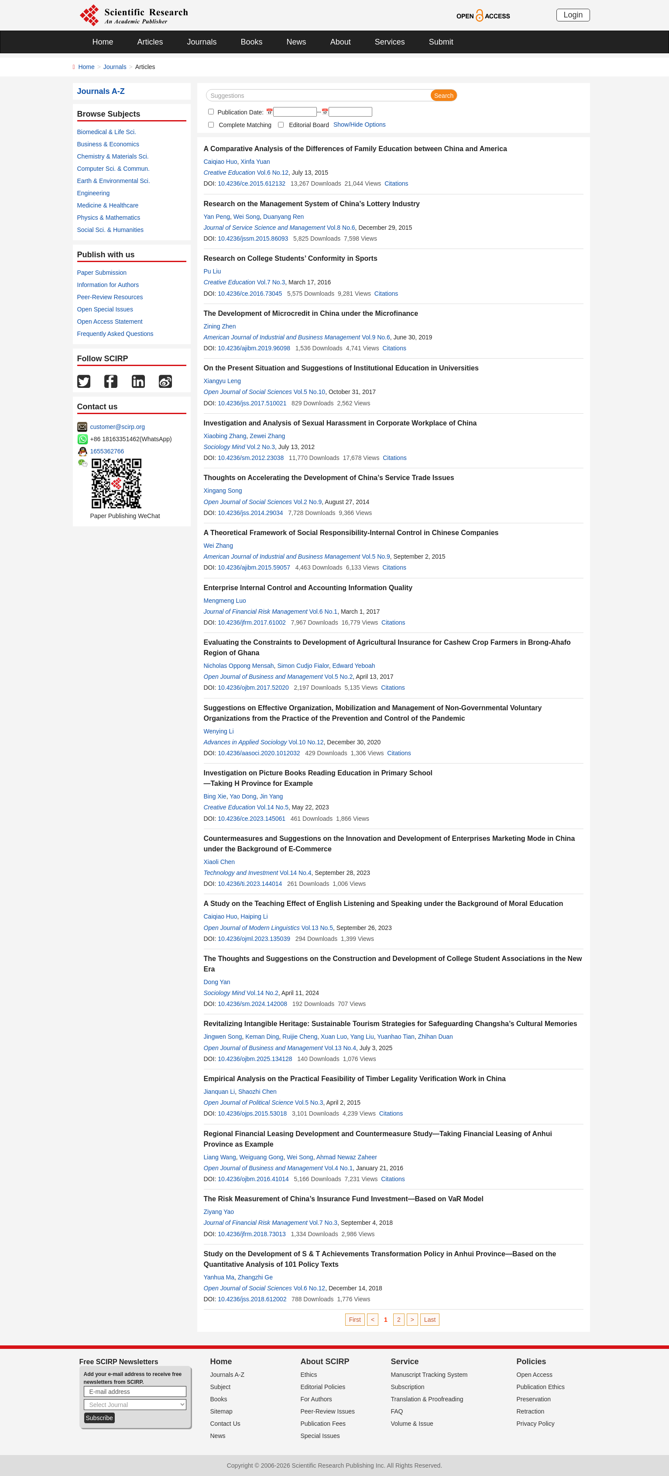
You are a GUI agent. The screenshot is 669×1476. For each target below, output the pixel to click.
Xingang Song (223, 490)
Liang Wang (220, 1157)
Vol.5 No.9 (376, 556)
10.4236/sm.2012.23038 (251, 457)
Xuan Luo (334, 1036)
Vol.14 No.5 (272, 807)
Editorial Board (309, 124)
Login (573, 14)
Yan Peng (217, 216)
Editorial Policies (323, 1386)
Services (390, 42)
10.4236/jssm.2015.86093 (253, 238)
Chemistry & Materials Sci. (113, 156)
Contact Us (225, 1423)
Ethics (309, 1374)
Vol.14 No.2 (262, 992)
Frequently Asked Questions (115, 333)
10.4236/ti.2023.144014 (250, 883)
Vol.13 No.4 (340, 1047)
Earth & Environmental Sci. (113, 180)
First (355, 1319)
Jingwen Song (223, 1036)
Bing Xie (215, 796)
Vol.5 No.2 (339, 676)
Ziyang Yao (219, 1211)
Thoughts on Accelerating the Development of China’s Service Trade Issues (329, 477)
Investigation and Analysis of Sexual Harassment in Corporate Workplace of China (340, 423)
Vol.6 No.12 (272, 172)
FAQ (397, 1411)
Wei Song (246, 216)
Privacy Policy (536, 1423)
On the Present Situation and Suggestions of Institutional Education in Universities (341, 368)
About (340, 42)
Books (252, 42)
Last (430, 1319)
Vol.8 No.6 (341, 227)
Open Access (535, 1374)
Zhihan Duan (435, 1036)
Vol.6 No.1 (323, 611)
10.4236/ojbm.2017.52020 (253, 687)
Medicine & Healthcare (108, 205)
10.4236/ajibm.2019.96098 (254, 348)
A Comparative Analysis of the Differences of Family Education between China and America (355, 148)
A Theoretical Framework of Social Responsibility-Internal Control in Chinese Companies (351, 532)
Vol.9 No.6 (376, 337)
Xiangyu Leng (222, 380)
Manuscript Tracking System (429, 1374)
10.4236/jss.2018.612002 (252, 1299)
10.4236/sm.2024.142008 (252, 1003)
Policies (531, 1361)
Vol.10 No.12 (305, 742)
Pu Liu (212, 271)
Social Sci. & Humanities (110, 229)
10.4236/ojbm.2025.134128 (255, 1058)
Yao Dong (243, 796)
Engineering (93, 193)
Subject (220, 1386)
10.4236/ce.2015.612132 (251, 183)
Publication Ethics (541, 1386)
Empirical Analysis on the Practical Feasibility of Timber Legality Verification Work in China (355, 1078)
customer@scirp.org (117, 426)
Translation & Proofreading (427, 1399)
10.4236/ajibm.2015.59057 (254, 567)
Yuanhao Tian (396, 1036)
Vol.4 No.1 (339, 1168)
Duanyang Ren (283, 216)
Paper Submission (102, 272)
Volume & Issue (412, 1423)
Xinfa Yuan (255, 161)
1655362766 (107, 451)
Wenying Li (219, 731)
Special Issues (320, 1435)
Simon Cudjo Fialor (303, 665)
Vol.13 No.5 (317, 927)
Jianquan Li (219, 1091)
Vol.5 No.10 (309, 391)
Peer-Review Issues (328, 1411)
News (296, 42)
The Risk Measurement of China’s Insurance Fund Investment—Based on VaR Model (344, 1199)
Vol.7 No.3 (271, 282)
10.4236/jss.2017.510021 (252, 403)
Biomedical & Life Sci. (106, 131)
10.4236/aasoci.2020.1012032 (259, 753)
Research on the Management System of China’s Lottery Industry (312, 203)
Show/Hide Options (359, 124)
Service (405, 1361)
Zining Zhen (220, 326)
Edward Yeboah (353, 665)
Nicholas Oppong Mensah (239, 665)
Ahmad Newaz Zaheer (346, 1157)
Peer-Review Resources (110, 297)
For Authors (316, 1399)
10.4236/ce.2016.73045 (250, 293)
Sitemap (221, 1411)
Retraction (531, 1411)
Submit (441, 42)
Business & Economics (108, 144)
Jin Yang (271, 796)
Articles (150, 42)
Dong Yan (217, 981)
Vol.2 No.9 (308, 501)
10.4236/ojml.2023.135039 (254, 938)
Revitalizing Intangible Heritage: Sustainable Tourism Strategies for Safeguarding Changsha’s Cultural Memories (390, 1023)
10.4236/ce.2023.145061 (251, 818)
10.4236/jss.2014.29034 (250, 512)
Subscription (408, 1386)
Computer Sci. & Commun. (113, 168)
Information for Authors (108, 284)
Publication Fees (323, 1423)
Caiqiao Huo (220, 161)
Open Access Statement (110, 321)
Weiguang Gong (261, 1157)
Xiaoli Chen (219, 861)
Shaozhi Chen (257, 1091)
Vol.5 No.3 (309, 1102)
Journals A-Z (227, 1374)
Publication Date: (240, 112)
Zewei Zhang (267, 435)
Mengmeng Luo (225, 600)
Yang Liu (362, 1036)
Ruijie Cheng (299, 1036)
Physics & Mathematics (109, 217)
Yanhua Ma (219, 1277)
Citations (396, 183)
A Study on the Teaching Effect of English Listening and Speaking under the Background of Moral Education (383, 903)
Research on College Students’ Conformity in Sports (290, 258)
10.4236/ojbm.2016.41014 (253, 1178)
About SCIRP (325, 1361)
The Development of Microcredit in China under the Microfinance (311, 313)
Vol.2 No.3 (261, 446)
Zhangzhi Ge (255, 1277)
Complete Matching (245, 124)
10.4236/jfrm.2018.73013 (252, 1234)
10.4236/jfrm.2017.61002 (252, 622)
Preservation (534, 1399)
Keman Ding (262, 1036)
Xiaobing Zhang (225, 435)
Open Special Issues (105, 309)
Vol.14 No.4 (295, 872)
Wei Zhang (218, 545)
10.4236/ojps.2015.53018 (252, 1113)
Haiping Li (254, 916)
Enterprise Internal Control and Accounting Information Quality (308, 587)
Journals (202, 42)
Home (103, 42)
